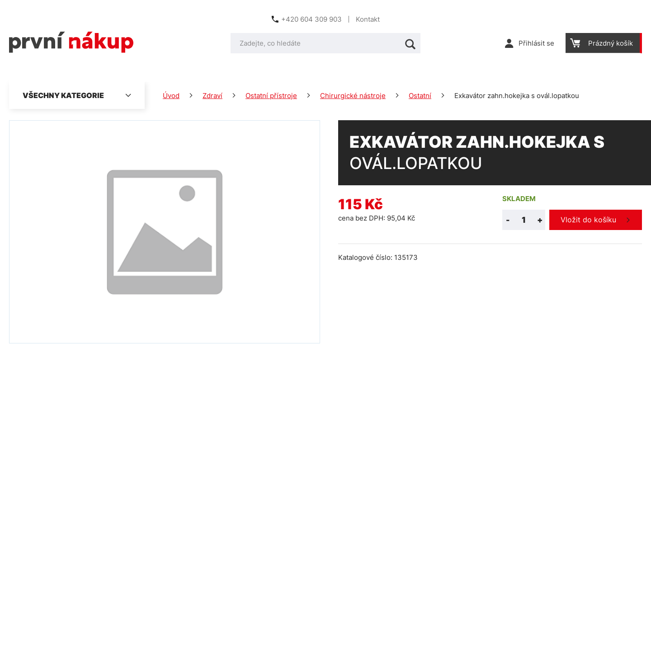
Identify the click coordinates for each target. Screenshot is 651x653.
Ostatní (420, 95)
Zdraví (212, 95)
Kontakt (368, 19)
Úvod (171, 95)
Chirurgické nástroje (353, 95)
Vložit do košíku (588, 219)
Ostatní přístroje (271, 95)
